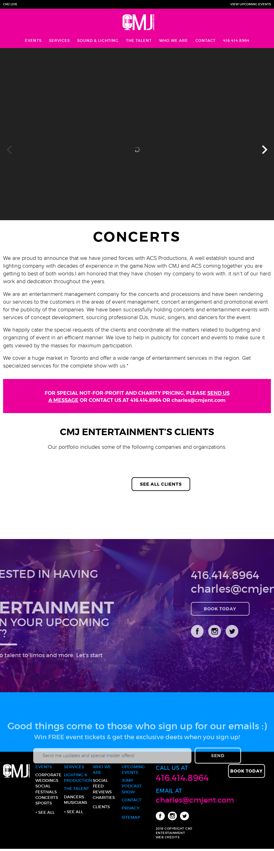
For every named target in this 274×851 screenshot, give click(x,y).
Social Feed (100, 783)
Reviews (102, 792)
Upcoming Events (133, 769)
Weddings (46, 780)
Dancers (74, 797)
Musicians (75, 802)
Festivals (46, 792)
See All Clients (161, 484)
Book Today (246, 770)
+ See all (45, 812)
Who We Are (173, 40)
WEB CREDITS (168, 837)
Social (43, 786)
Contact (205, 40)
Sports (43, 803)
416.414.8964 (236, 40)
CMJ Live (10, 4)
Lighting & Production (77, 777)
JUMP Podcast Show (132, 786)
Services (59, 40)
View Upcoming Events (250, 4)
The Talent (139, 40)
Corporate (48, 774)
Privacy (130, 808)
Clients (101, 806)
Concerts (46, 797)
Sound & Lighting (98, 40)
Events (33, 40)
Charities (104, 797)
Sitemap (131, 817)
